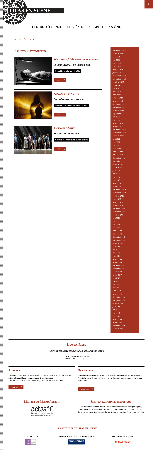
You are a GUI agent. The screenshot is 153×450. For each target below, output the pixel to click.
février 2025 (118, 69)
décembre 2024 (119, 75)
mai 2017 (116, 281)
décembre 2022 (119, 129)
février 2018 (117, 259)
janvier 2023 (118, 126)
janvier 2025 (118, 72)
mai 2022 (116, 142)
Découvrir (29, 39)
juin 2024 (116, 85)
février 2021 (117, 183)
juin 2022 (116, 138)
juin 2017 (116, 278)
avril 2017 (116, 284)
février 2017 (117, 290)
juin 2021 (116, 170)
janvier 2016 (117, 322)
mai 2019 (116, 221)
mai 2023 (116, 116)
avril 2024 (117, 91)
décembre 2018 (119, 237)
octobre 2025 (118, 53)
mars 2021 (116, 180)
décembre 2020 (119, 189)
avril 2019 (116, 224)
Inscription (85, 389)
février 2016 (117, 319)
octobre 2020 (118, 195)
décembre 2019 (119, 208)
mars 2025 (117, 66)
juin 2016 (116, 306)
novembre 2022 (119, 132)
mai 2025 (116, 60)
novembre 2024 (119, 78)
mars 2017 (116, 287)
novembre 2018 (119, 240)
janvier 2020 (118, 205)
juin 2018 (116, 246)
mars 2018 (116, 256)
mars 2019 (116, 227)
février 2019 (117, 230)
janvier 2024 (118, 101)
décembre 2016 (119, 297)
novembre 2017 (119, 268)
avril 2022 (117, 145)
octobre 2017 (118, 271)
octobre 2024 (118, 82)
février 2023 (118, 123)
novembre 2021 (119, 161)
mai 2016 (116, 309)
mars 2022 (117, 148)
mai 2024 (116, 88)
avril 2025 (117, 63)
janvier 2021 (117, 186)
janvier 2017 (117, 293)
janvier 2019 (117, 233)
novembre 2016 (119, 300)
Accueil (18, 39)
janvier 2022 (118, 154)
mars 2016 (116, 316)
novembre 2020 (119, 192)
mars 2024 (117, 94)
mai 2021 (116, 173)
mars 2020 (117, 199)
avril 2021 (116, 176)
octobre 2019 (118, 214)
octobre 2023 (118, 110)
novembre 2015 (119, 325)
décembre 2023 (119, 104)
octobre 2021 (118, 164)
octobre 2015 (118, 328)
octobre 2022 (118, 135)
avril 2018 (116, 252)
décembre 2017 (119, 265)
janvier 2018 (117, 262)
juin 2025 (116, 56)
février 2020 (118, 202)
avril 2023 (116, 120)
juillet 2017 (117, 274)
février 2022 (118, 151)
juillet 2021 (117, 167)
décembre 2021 (119, 157)
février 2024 (118, 97)
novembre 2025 (119, 50)
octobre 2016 (118, 303)
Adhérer (14, 387)
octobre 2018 (118, 243)
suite (58, 80)
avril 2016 (116, 312)
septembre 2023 (119, 113)
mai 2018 (116, 249)
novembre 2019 (119, 211)
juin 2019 (116, 218)
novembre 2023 (119, 107)
